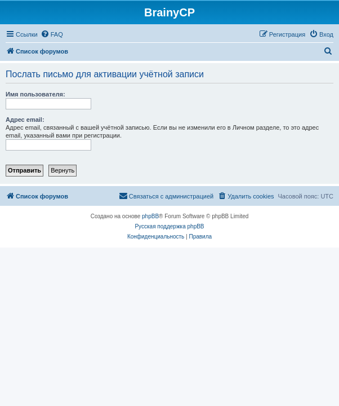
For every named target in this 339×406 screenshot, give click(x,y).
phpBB (150, 216)
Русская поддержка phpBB (169, 226)
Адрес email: (25, 119)
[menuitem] (52, 34)
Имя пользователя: (35, 94)
